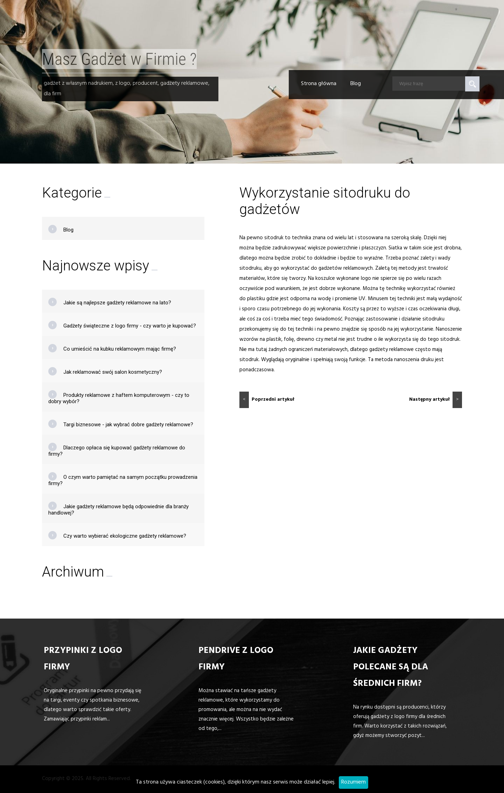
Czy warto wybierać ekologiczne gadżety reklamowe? (124, 536)
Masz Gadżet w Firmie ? (119, 59)
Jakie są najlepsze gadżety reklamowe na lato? (117, 302)
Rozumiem (353, 782)
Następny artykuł (435, 400)
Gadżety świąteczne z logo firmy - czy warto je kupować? (129, 326)
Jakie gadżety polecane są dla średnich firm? (390, 667)
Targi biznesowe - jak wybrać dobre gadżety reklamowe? (128, 424)
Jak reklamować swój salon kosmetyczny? (112, 372)
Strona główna (318, 84)
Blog (355, 84)
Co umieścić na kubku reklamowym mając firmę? (119, 349)
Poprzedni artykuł (266, 400)
